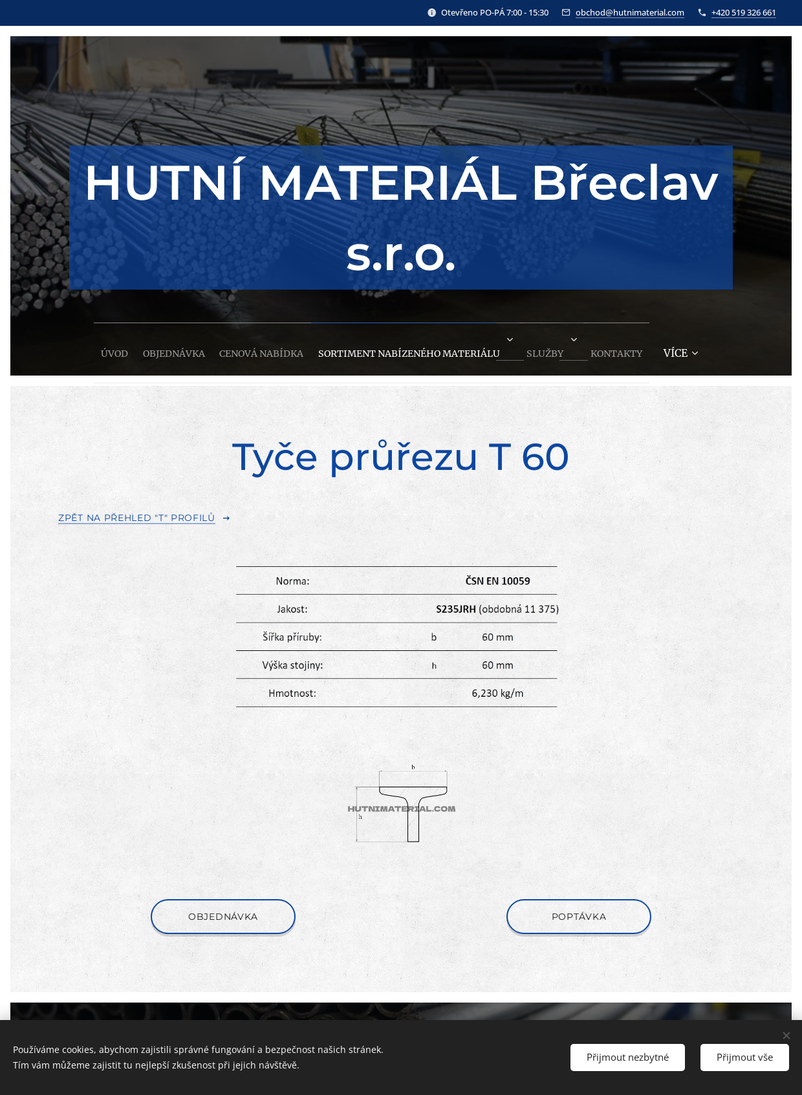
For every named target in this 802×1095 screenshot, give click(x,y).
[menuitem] (69, 349)
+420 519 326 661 (743, 12)
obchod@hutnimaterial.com (630, 12)
